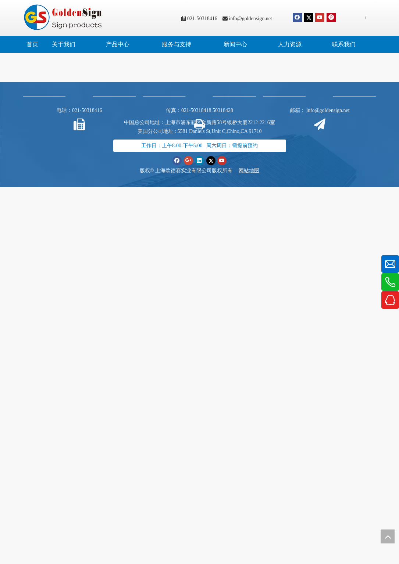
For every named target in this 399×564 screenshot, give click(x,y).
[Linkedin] (199, 160)
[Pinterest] (331, 17)
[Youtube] (319, 17)
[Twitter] (308, 17)
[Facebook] (297, 17)
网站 (244, 170)
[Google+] (188, 160)
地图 (254, 170)
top (388, 536)
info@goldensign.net (250, 18)
